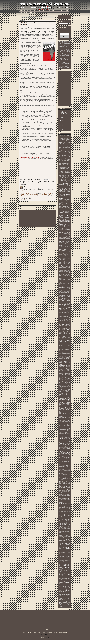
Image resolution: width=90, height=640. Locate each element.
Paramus (66, 476)
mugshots (63, 440)
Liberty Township (65, 391)
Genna (68, 307)
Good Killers (63, 314)
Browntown (60, 191)
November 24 (67, 460)
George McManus (67, 309)
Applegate (29, 10)
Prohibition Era (67, 500)
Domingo (62, 261)
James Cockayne (67, 345)
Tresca (61, 576)
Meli (68, 427)
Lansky (68, 384)
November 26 (60, 461)
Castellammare (66, 208)
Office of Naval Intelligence (65, 468)
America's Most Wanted (66, 150)
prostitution (60, 501)
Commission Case (66, 229)
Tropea (64, 577)
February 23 (68, 283)
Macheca (60, 402)
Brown (65, 190)
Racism (64, 504)
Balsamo (61, 166)
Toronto (65, 574)
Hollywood (65, 331)
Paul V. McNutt (65, 483)
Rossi (68, 518)
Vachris (60, 582)
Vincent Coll (65, 585)
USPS (66, 581)
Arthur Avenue (67, 159)
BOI (59, 181)
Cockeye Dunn (42, 181)
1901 (64, 135)
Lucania (64, 398)
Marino (61, 416)
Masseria (68, 419)
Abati (59, 140)
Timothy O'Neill (65, 570)
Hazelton (69, 328)
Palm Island (64, 474)
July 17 (69, 370)
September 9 (65, 536)
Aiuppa (60, 143)
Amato (60, 149)
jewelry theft (67, 353)
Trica (63, 576)
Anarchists (64, 152)
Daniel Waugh (61, 241)
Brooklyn (60, 190)
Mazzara (68, 425)
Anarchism (60, 152)
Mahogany (60, 409)
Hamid (65, 323)
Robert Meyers (65, 512)
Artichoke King (65, 160)
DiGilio (68, 258)
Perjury (63, 485)
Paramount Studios (61, 476)
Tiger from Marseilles (66, 569)
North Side (60, 458)
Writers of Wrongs (62, 601)
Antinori (61, 154)
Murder (69, 441)
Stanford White (61, 548)
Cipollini (34, 10)
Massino (65, 420)
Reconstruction (64, 507)
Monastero (60, 436)
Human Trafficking (68, 334)
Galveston (67, 300)
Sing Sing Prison (66, 540)
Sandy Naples (64, 527)
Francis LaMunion (66, 291)
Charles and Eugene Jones (66, 211)
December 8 (64, 250)
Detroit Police (60, 255)
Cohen (68, 225)
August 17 (69, 162)
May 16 (69, 422)
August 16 (65, 162)
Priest (66, 498)
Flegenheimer (60, 288)
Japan (68, 350)
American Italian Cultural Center (64, 151)
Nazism (67, 447)
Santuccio (63, 528)
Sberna (66, 528)
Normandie (68, 456)
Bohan (68, 180)
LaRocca (69, 385)
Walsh (21, 12)
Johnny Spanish (62, 365)
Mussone (60, 444)
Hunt (49, 10)
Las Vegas (67, 386)
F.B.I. (59, 277)
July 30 (61, 372)
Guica (59, 321)
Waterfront (24, 184)
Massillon (61, 420)
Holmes (69, 331)
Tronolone (61, 577)
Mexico (66, 430)
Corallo (68, 231)
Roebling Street (61, 514)
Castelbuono (60, 208)
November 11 (64, 458)
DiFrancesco (67, 257)
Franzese (60, 295)
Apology (68, 154)
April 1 (60, 155)
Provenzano (66, 501)
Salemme (61, 522)
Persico (61, 486)
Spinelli (66, 543)
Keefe (53, 10)
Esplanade (60, 275)
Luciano (60, 399)
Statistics (60, 549)
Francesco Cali (61, 291)
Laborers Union (65, 382)
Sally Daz (68, 522)
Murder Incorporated (67, 442)
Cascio (60, 206)
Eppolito (63, 274)
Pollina (69, 493)
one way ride (62, 470)
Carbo (63, 203)
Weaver (61, 591)
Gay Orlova (65, 306)
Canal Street (68, 200)
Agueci (66, 142)
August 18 (61, 163)
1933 (63, 137)
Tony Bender (66, 573)
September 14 (61, 535)
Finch (68, 286)
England (65, 273)
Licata (68, 391)
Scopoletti (60, 532)
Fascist (60, 280)
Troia (66, 576)
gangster (60, 304)
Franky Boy (65, 294)
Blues (59, 180)
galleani (62, 299)
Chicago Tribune (61, 217)
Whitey (61, 595)
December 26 (61, 249)
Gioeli (62, 312)
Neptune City (67, 448)
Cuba (63, 237)
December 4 (67, 249)
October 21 (67, 465)
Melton (60, 428)
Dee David (62, 251)
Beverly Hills (64, 175)
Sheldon (65, 537)
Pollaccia (66, 493)
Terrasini (69, 557)
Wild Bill (68, 595)
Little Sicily (61, 394)
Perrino (66, 485)
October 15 (67, 464)
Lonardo (68, 395)
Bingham (66, 177)
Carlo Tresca (67, 204)
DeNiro (60, 253)
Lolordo (61, 395)
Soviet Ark (64, 542)
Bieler (67, 175)
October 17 (60, 465)
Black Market (60, 178)
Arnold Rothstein (61, 159)
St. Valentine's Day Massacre (64, 547)
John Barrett (66, 360)
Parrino (68, 478)
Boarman (62, 180)
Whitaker (64, 594)
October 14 (64, 464)
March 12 (64, 412)
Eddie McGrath (25, 182)
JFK (69, 354)
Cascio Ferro (64, 206)
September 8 (60, 536)
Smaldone (60, 541)
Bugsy (69, 193)
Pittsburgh (60, 492)
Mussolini (67, 443)
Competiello (60, 230)
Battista (67, 170)
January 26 (68, 348)
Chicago (66, 215)
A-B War (68, 139)
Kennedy (61, 378)
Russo (63, 520)
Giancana (63, 310)
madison (60, 403)
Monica (64, 436)
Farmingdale (60, 279)
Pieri (59, 490)
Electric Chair (68, 271)
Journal (68, 368)
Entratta (60, 274)
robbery (63, 510)
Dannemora (67, 241)
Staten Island (67, 548)
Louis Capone (61, 397)
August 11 (62, 162)
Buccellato (67, 191)
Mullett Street (60, 441)
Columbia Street (62, 227)
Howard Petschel (68, 333)
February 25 (61, 284)
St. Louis (64, 546)
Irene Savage (61, 340)
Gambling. (62, 302)
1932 (60, 137)
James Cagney (68, 344)
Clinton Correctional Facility (66, 223)
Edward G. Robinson (61, 269)
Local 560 (65, 394)
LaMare (65, 383)
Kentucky (61, 379)
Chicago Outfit (66, 216)
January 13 (64, 347)
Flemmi (64, 288)
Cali (68, 197)
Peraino (61, 485)
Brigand (66, 188)
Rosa (68, 516)
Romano (65, 515)
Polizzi (63, 493)
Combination (60, 228)
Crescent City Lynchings (62, 236)
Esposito (64, 275)
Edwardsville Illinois (66, 270)
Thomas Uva (64, 568)
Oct (61, 111)
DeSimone (63, 254)
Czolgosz (69, 238)
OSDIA (66, 471)
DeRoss (60, 254)
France (68, 290)
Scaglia (69, 528)
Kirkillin (63, 380)
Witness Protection (66, 599)
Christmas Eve (68, 219)
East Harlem (61, 266)
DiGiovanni (64, 259)
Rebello (60, 507)
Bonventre (60, 183)
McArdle (60, 426)
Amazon (68, 149)
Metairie (63, 430)
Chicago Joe (60, 216)
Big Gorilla (67, 176)
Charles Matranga (67, 212)
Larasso (66, 385)
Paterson (60, 480)
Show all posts (44, 16)
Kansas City (65, 376)
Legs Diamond (61, 389)
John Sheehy (61, 364)
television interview (65, 555)
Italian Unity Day (67, 341)
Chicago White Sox (67, 217)
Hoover (61, 332)
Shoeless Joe (60, 538)
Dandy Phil (63, 240)
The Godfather (61, 561)
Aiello (68, 142)
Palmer (60, 475)
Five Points (63, 287)
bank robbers (63, 167)
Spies (59, 543)
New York (34, 182)
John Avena (61, 360)
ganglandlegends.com (61, 303)
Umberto (65, 579)
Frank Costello (67, 292)
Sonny (68, 541)
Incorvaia (60, 336)
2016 (61, 129)
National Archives (61, 446)
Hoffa (62, 331)
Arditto (59, 158)
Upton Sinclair (62, 581)
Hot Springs (65, 332)
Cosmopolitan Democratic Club (63, 233)
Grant (63, 316)
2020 (61, 124)
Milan (59, 433)
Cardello (66, 203)
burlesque (67, 194)
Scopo (68, 531)
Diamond (69, 255)
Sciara (63, 531)
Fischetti (60, 287)
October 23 (60, 466)
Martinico (65, 418)
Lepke (69, 390)
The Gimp (68, 560)
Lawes (66, 387)
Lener (60, 390)
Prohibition (62, 500)
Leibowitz (69, 389)
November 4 (62, 462)
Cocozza (65, 225)
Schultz (68, 530)
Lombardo (64, 395)
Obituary (60, 464)
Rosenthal (61, 518)
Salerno (65, 522)
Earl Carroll (61, 265)
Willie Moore (65, 597)
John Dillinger (66, 362)
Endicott (61, 273)
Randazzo (68, 504)
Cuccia (65, 237)
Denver (65, 253)
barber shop (67, 168)
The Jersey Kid (66, 561)
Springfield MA (67, 544)
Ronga (62, 516)
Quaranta (68, 503)
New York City (61, 453)
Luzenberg (60, 401)
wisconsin (60, 599)
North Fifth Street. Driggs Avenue (64, 457)
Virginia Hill (64, 586)
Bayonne (63, 172)
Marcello (60, 412)
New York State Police (63, 454)
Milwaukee (62, 434)
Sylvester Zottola (61, 552)
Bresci (59, 188)
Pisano (65, 491)
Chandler (60, 211)
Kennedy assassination (67, 378)
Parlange (64, 478)
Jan (61, 117)
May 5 (66, 424)
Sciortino (66, 531)
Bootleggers (67, 185)
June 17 (62, 374)
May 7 (60, 425)
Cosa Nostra (66, 232)
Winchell (61, 598)
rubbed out (64, 519)
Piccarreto (65, 489)
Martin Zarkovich (61, 418)
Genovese (60, 308)
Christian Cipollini (61, 219)
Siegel (66, 539)
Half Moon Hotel (61, 323)
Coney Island (66, 230)
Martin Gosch (67, 417)
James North (66, 346)
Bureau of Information (62, 194)
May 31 (63, 424)
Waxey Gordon (65, 590)
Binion (68, 177)
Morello (60, 438)
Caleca (65, 197)
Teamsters (66, 554)
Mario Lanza (67, 416)
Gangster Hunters (66, 304)
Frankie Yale (61, 294)
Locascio (69, 394)
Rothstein (60, 519)
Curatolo (63, 238)
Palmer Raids (63, 475)
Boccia (65, 180)
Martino (68, 418)
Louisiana (66, 397)
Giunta (66, 313)
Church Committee (62, 220)
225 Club (67, 138)
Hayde (66, 328)
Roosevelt (66, 516)
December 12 (67, 245)
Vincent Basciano (61, 585)
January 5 (61, 350)
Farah (68, 278)
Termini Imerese (61, 557)
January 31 (68, 349)
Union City (68, 579)
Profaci (69, 499)
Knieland (61, 381)
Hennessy (67, 329)
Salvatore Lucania (67, 523)
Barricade (29, 181)
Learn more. (63, 68)
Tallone (63, 553)
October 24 (64, 466)
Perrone (69, 485)
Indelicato (64, 336)
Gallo (64, 299)
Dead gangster (68, 243)
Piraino (62, 491)
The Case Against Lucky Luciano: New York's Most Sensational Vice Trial (64, 560)
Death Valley (65, 244)
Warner (25, 12)
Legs (69, 388)
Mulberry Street (67, 440)
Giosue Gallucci (66, 312)
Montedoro (61, 437)
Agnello (60, 142)
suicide (65, 551)
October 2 (64, 465)
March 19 (64, 413)
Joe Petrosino (66, 358)
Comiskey (64, 228)
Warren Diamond (62, 589)
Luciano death (65, 399)
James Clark (61, 345)
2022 (61, 121)
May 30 (61, 424)
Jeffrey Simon (65, 352)
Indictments (63, 337)
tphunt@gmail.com (23, 190)
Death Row (60, 244)
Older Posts (52, 203)
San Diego (60, 526)
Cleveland (60, 223)
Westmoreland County (66, 593)
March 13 (68, 412)
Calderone (60, 197)
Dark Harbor (39, 38)
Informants (60, 338)
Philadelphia (63, 487)
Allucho (61, 148)
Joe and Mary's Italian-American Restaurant (64, 357)
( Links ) (35, 12)
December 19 (67, 247)
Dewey (65, 255)
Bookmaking (63, 184)
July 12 (66, 370)
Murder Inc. (62, 442)
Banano (68, 166)
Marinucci (64, 416)
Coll (59, 226)
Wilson (69, 597)
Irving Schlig (68, 340)
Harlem (63, 324)
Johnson (60, 366)
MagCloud (64, 408)
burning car (60, 195)
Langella (64, 384)
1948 (66, 137)
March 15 (60, 413)
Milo (59, 434)
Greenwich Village (61, 319)
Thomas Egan (60, 567)
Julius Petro (68, 369)
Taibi (60, 553)
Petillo (64, 486)
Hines (59, 331)
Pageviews (60, 473)
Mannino (61, 411)
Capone (65, 201)
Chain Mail (67, 210)
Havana (63, 328)
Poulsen (61, 10)
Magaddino (67, 407)
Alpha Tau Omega (67, 148)
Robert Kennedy (64, 511)
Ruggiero (68, 519)
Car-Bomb (64, 202)
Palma (68, 474)
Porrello (60, 495)
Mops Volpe (67, 437)
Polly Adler (61, 494)
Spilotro (62, 543)
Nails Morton (64, 444)
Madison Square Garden (66, 403)
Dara (63, 242)
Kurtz (59, 382)
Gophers (60, 315)
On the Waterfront (40, 182)
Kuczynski (68, 381)
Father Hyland (63, 280)
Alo (26, 181)
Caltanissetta (60, 199)
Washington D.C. (67, 589)
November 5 (67, 462)
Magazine (60, 408)
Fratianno (63, 295)
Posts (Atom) (40, 208)
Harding (60, 324)
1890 (59, 135)
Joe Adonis (67, 356)
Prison (61, 499)
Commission (60, 229)
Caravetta (60, 203)
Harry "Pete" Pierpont (64, 325)
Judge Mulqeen (64, 369)
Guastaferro (63, 320)
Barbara (64, 168)
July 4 (63, 372)
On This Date (22, 10)
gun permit (66, 321)
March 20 (60, 414)
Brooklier (68, 189)
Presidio (69, 497)
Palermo (60, 474)
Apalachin (64, 154)
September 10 (62, 534)
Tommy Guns (61, 573)
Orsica (63, 471)
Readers (62, 506)
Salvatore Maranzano (63, 524)
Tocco (63, 571)
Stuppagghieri (67, 550)
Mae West (64, 404)
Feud (59, 286)
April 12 (66, 155)
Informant (67, 337)
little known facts (64, 393)
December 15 (67, 246)
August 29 (68, 163)
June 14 (64, 373)
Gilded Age (64, 311)
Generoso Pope (64, 307)
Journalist (60, 369)
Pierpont (62, 490)
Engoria (68, 273)
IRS (64, 340)
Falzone (66, 277)
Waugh (30, 12)
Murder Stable (62, 443)
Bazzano (67, 172)
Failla (62, 277)
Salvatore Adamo (61, 523)
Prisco (69, 498)
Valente (69, 582)
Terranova (65, 557)
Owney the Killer (61, 472)
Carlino (64, 204)
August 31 (64, 164)
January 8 (65, 350)
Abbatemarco (63, 140)
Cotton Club (62, 234)
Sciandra (60, 531)
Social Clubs (64, 541)
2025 (61, 110)
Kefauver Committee (65, 377)
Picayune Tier (60, 489)
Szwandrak (68, 552)
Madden (68, 402)
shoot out (64, 538)
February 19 (62, 282)
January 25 (65, 348)
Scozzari (64, 532)
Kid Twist (69, 379)
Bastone (61, 170)
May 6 (68, 424)
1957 (59, 138)
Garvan (68, 305)
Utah (68, 581)
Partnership (60, 479)
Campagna (64, 200)
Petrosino (67, 486)
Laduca (69, 382)
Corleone (60, 232)
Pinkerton (65, 490)
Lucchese (68, 398)
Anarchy (68, 152)
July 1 (60, 370)
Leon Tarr (66, 390)
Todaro (66, 571)
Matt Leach (66, 421)
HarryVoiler (65, 327)
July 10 (63, 370)
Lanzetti (63, 385)
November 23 (62, 460)
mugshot (60, 440)
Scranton (68, 532)
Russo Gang (67, 520)
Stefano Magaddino (66, 549)
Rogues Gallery (67, 514)
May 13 (66, 422)
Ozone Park (67, 472)
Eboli (68, 267)
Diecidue (60, 257)
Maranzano (66, 411)
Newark (68, 454)
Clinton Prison (62, 224)
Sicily (63, 539)
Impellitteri (64, 335)
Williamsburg (60, 597)
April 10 (63, 155)
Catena (60, 210)
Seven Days (61, 537)
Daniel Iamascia (67, 240)
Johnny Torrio (67, 365)
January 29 (61, 349)
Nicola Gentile (65, 455)
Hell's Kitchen (62, 329)
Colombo (62, 226)
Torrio (68, 574)
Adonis (24, 181)
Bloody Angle (67, 179)
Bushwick (65, 195)
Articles (69, 160)
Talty (65, 553)
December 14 (61, 246)
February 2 (67, 282)
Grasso (66, 316)
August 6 (68, 164)
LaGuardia (61, 383)
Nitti (60, 456)
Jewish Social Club (65, 354)
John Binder (65, 361)
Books (67, 184)
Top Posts (62, 574)
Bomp (68, 181)
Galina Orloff (64, 298)
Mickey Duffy (63, 432)
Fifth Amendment (64, 286)
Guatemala (67, 320)
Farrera (64, 279)
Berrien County (65, 174)
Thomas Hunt (66, 567)
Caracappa (68, 202)
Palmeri (67, 475)
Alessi (59, 146)
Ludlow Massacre (65, 400)
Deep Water (67, 251)
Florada (68, 288)
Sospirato (60, 542)
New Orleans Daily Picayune (64, 451)
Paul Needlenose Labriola (63, 482)
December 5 (60, 250)
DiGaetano (64, 258)
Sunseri (68, 551)
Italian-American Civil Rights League (64, 342)
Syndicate (65, 552)
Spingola (69, 543)
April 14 (69, 155)
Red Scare (68, 507)
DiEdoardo (63, 257)
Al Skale (64, 144)
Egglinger (64, 271)
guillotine (62, 321)
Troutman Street (68, 577)
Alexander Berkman (64, 146)
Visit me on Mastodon (24, 199)
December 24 (62, 248)
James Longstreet (61, 346)
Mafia (68, 404)
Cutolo (66, 238)
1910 (68, 135)
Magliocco (67, 408)
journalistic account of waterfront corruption (33, 31)
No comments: (38, 179)
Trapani (68, 575)
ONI (65, 470)
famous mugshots (64, 278)
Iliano (60, 335)
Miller (68, 433)
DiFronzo (60, 258)
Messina (60, 430)
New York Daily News (67, 453)
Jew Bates (63, 353)
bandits (60, 167)
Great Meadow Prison (66, 317)
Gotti (63, 315)
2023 (61, 120)
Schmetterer (60, 530)
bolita (62, 181)
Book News (65, 183)
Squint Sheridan (47, 182)
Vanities (68, 583)
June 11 (61, 373)
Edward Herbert (67, 269)
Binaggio (62, 177)
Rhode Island (64, 508)
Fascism (68, 279)
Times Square (60, 570)
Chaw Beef (65, 214)
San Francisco (65, 526)
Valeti (61, 583)
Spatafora (68, 542)
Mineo (65, 434)
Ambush (60, 150)
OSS (68, 471)
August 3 (60, 164)
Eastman (65, 267)
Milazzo (66, 433)
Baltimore (64, 166)
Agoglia (63, 142)
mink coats (69, 434)
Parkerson (60, 478)
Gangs (68, 303)
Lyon (57, 10)
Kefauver (61, 377)
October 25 (68, 466)
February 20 (60, 283)
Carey (69, 203)
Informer (64, 338)
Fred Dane (65, 296)
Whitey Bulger (64, 595)
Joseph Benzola (64, 366)
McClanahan (67, 426)
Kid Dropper (65, 379)
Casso (68, 207)
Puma (59, 503)
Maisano (68, 409)
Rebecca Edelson (67, 506)
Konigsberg (64, 381)
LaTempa (60, 387)
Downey (39, 10)
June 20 (65, 374)
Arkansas (68, 158)
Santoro (60, 528)
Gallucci (63, 300)
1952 (68, 137)
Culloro (60, 238)
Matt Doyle (61, 421)
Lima (60, 392)
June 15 (67, 373)
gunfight (69, 321)
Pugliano (68, 502)
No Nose (65, 456)
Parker (68, 477)
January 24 (61, 348)
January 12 (60, 347)
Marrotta (63, 417)
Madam (64, 402)
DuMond (44, 10)
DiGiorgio (60, 259)
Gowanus (66, 315)
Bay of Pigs (66, 171)
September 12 (67, 534)
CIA (61, 221)
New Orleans (68, 450)
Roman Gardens (61, 515)
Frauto (67, 295)
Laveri (63, 387)
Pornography (67, 494)
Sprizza (60, 545)
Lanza (60, 385)
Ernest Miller (67, 274)
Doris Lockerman (64, 263)
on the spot (63, 469)
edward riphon (61, 270)
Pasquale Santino (68, 479)
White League (68, 594)
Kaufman (69, 376)
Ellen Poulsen (67, 272)
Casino (65, 207)
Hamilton (68, 323)
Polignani (60, 493)
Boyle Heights (61, 187)
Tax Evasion (61, 554)
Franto (68, 294)
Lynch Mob (64, 401)
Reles (60, 508)
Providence (60, 502)
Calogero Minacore (66, 198)
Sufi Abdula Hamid (61, 551)
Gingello (68, 311)
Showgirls (60, 539)
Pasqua (64, 479)
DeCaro (64, 245)
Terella (68, 556)
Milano (62, 433)
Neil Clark (30, 182)
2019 (61, 125)
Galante (60, 298)
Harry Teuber (60, 327)
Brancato (68, 187)
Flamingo (68, 287)
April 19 (67, 156)
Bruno (64, 191)
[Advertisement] (37, 218)
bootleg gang (61, 185)
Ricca (68, 508)
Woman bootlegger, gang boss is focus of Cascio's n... (64, 113)
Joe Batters (61, 358)
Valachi (66, 582)
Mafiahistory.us (62, 407)
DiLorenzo (68, 259)
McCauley (63, 426)
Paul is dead (68, 481)
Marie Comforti (64, 415)
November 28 (65, 461)
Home (35, 203)
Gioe (59, 312)
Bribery (62, 188)
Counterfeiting (67, 234)
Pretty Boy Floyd (62, 498)
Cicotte (64, 221)
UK (62, 579)
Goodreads (67, 314)
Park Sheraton (64, 477)
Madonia (60, 404)
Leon (63, 390)
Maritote (60, 417)
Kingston (60, 380)
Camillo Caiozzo (66, 199)
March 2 (68, 413)
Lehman (66, 389)
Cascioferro (68, 206)
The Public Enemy (64, 563)
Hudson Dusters (62, 334)
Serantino (69, 536)
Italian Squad (62, 341)
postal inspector (64, 495)
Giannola (68, 310)
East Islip (65, 266)
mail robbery (64, 409)
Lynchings (68, 401)
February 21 (64, 283)
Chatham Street (61, 214)
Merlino (68, 429)
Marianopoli (60, 415)
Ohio (59, 469)
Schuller (65, 530)
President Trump (64, 497)
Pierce (68, 489)
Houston (64, 333)
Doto (68, 263)
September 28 (67, 535)
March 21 (64, 414)
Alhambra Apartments (64, 147)
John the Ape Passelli (67, 364)
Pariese (69, 476)
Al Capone (63, 143)
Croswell (60, 237)
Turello (68, 578)
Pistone (68, 491)
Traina (64, 575)
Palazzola (68, 473)
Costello (69, 233)
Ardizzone (63, 158)
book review (34, 181)
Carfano (61, 204)
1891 (62, 135)
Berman (60, 174)
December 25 (67, 248)
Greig (66, 319)
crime (68, 236)
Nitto (62, 456)
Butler (38, 181)
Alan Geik (68, 144)
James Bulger (63, 344)
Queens (60, 504)
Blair (64, 179)
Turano (65, 578)
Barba (61, 168)
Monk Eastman (68, 436)
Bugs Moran (65, 193)
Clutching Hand (67, 224)
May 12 (63, 422)
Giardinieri (60, 311)
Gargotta (64, 305)
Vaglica (63, 582)
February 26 (65, 284)
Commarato (67, 228)
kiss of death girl (67, 380)
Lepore (61, 391)
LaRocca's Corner (62, 386)
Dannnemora (60, 242)
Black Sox (64, 178)
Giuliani (63, 313)
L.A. (61, 382)
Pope (64, 494)
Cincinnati (67, 221)
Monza (64, 437)
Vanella (64, 583)
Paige (64, 473)
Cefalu (63, 210)
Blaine (62, 179)
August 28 (64, 163)
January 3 (65, 349)
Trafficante (60, 575)
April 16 (64, 156)
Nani (68, 444)
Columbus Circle (67, 227)
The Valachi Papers (64, 564)
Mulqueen (65, 441)
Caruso (68, 205)
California (60, 198)
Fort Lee (64, 290)
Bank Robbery (68, 167)
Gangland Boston (67, 302)
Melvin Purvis (63, 428)
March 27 (68, 414)
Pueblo (64, 502)
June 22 (68, 374)
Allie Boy (69, 147)
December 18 (61, 247)
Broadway (61, 189)
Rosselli (65, 518)
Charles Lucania (61, 212)
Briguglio (69, 188)
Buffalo (60, 192)
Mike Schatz (67, 432)
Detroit (68, 254)
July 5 (66, 372)
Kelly (69, 377)
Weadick (69, 590)
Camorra (60, 200)
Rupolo (60, 520)
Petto (59, 487)
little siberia (68, 393)
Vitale (64, 587)
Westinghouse (60, 593)
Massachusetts (61, 419)
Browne (68, 190)
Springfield (61, 544)
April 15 (61, 156)
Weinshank (64, 591)
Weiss (68, 591)
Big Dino (63, 176)
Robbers (60, 510)
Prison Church (65, 499)
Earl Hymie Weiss (67, 265)
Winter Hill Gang (66, 598)
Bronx (64, 189)
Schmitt (66, 10)
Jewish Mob (60, 354)
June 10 (69, 372)
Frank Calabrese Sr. (61, 292)
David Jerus (63, 243)
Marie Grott (68, 415)
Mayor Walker (64, 425)
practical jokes (68, 495)
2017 (61, 128)
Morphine (66, 438)
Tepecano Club (64, 556)
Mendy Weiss (64, 429)
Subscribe (64, 36)
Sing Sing (61, 540)
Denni (62, 253)
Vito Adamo (67, 587)
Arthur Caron (60, 160)
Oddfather (60, 468)
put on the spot (63, 503)
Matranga (69, 420)
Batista (64, 170)
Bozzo (64, 187)
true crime (61, 578)
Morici (63, 438)
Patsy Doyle (64, 481)
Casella (61, 207)
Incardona (68, 335)
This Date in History (66, 565)
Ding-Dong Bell (48, 181)
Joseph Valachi (64, 368)
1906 (66, 135)
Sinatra (69, 539)
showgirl (68, 538)
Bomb (65, 181)
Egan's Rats (60, 271)
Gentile (63, 309)
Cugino (68, 237)
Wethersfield (60, 594)
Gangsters (60, 305)
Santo (68, 527)
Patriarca (64, 480)
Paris (60, 477)
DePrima (68, 253)
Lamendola (68, 383)
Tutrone (60, 579)
